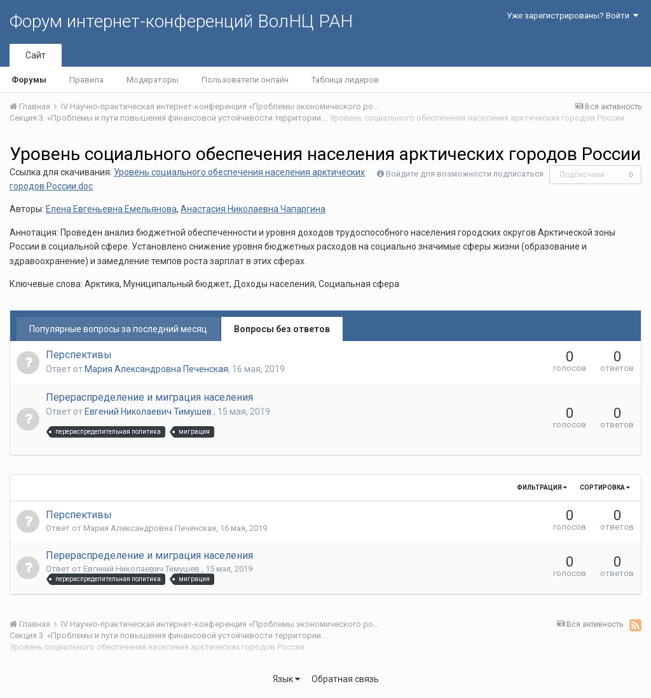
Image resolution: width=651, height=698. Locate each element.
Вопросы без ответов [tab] (282, 329)
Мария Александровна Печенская (156, 369)
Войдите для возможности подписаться (465, 173)
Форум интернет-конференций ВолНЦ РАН (181, 21)
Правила (86, 79)
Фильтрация (542, 487)
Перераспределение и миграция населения (149, 397)
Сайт (35, 55)
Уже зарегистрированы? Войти (572, 15)
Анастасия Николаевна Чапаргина (253, 209)
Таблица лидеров (345, 79)
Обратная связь (345, 679)
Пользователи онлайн (245, 79)
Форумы (28, 79)
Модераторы (153, 79)
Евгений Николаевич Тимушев (149, 411)
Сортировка (605, 487)
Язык (286, 679)
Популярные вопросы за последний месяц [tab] (118, 329)
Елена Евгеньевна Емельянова (111, 209)
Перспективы (79, 355)
